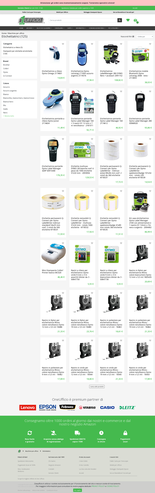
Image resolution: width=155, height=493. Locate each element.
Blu (4, 105)
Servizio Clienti (53, 473)
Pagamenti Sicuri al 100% (26, 465)
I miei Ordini (83, 461)
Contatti (51, 469)
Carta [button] (69, 28)
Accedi (135, 8)
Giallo (5, 109)
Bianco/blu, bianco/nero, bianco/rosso (18, 98)
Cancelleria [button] (59, 28)
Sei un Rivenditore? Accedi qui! (123, 12)
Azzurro (6, 87)
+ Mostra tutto (8, 116)
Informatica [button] (80, 28)
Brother (6, 65)
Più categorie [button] (113, 28)
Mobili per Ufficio (62, 12)
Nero (5, 112)
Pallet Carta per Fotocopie (31, 12)
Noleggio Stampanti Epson (93, 12)
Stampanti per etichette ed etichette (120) (17, 52)
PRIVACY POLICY (98, 486)
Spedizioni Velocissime (25, 461)
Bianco (6, 94)
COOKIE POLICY (113, 486)
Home (21, 28)
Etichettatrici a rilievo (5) (13, 47)
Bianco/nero (8, 101)
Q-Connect (7, 76)
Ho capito (77, 490)
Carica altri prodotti (97, 387)
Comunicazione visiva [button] (96, 28)
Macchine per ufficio (16, 33)
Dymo (5, 72)
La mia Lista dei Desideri (87, 469)
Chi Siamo (51, 461)
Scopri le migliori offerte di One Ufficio (31, 479)
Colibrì (6, 68)
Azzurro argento (10, 90)
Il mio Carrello (84, 465)
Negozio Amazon (54, 465)
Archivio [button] (29, 28)
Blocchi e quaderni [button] (44, 28)
